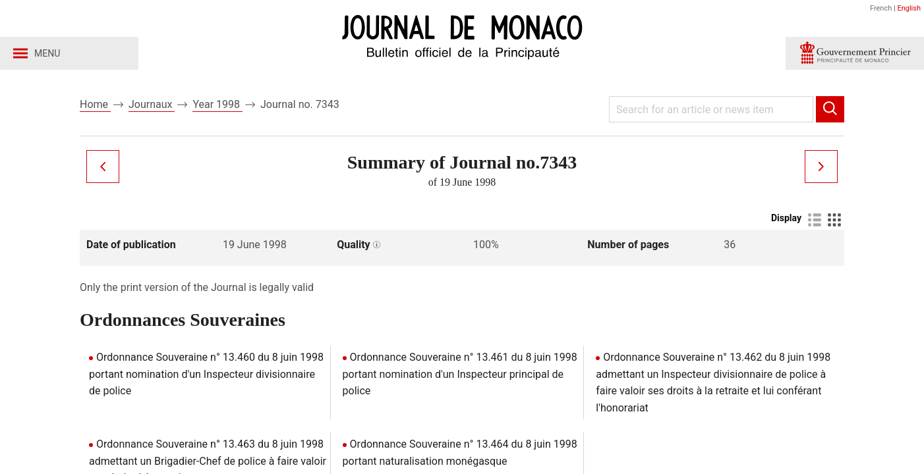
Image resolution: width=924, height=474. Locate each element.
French (881, 8)
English (909, 8)
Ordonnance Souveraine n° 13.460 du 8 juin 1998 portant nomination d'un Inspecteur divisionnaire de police (206, 374)
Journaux (152, 104)
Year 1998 (217, 104)
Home (95, 104)
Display (786, 218)
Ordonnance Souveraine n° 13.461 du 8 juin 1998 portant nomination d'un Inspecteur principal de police (460, 374)
